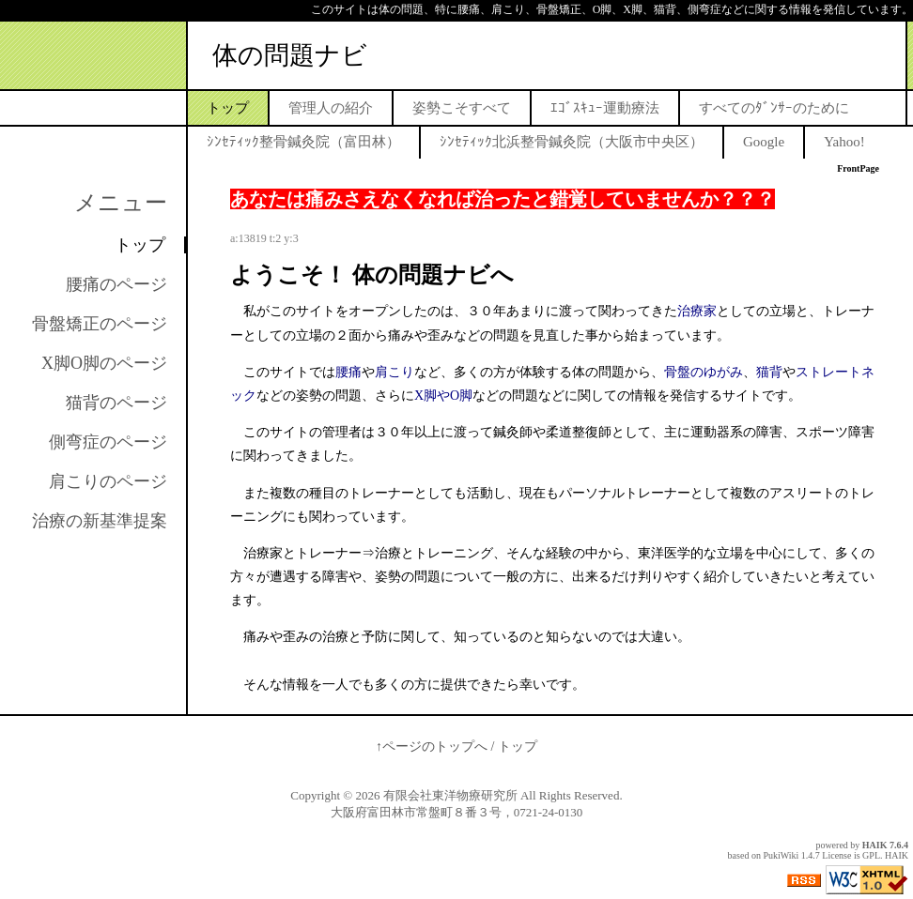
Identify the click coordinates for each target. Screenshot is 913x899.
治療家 (697, 311)
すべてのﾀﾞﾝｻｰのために (774, 107)
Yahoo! (844, 141)
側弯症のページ (108, 442)
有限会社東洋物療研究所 (450, 795)
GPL (871, 855)
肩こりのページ (108, 481)
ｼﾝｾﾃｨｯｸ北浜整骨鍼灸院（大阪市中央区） (572, 141)
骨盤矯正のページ (99, 323)
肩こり (394, 372)
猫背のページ (116, 402)
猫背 (769, 372)
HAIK (875, 845)
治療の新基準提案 (99, 520)
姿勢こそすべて (461, 107)
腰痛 (348, 372)
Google (763, 141)
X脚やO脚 (443, 396)
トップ (228, 107)
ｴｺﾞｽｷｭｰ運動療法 (604, 107)
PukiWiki (780, 855)
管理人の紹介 (330, 107)
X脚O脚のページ (104, 363)
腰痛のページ (116, 284)
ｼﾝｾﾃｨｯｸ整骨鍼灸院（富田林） (303, 141)
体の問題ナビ (289, 55)
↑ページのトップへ (431, 746)
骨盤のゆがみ (703, 372)
